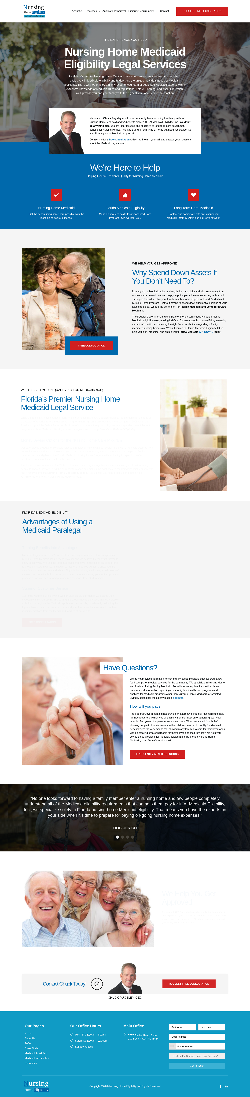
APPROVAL (206, 332)
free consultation (119, 139)
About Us (77, 11)
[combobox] (172, 1046)
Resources (92, 11)
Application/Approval (114, 11)
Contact (164, 11)
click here (178, 698)
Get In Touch (197, 1065)
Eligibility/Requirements (143, 11)
